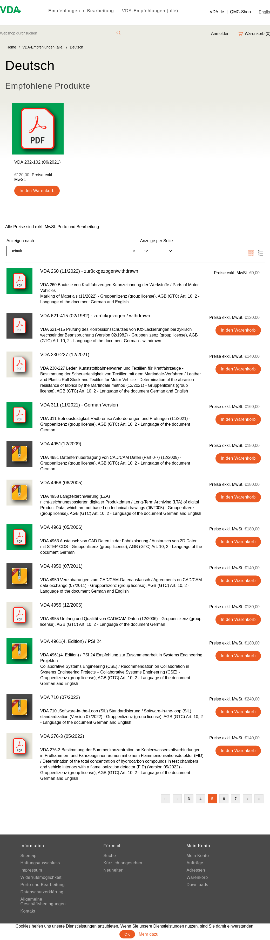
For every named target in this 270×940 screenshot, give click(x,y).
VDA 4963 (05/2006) (61, 527)
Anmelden (220, 33)
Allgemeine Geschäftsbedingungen (43, 901)
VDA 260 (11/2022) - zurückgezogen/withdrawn (89, 271)
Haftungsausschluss (40, 863)
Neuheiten (113, 870)
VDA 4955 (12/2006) (61, 605)
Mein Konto (197, 855)
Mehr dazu (148, 934)
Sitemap (28, 855)
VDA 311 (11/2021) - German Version (79, 405)
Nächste (247, 798)
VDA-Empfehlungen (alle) (150, 10)
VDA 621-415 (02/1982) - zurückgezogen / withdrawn (95, 315)
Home (11, 47)
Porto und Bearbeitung (42, 884)
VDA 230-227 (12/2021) (64, 354)
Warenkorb (197, 877)
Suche (109, 855)
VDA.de (217, 12)
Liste (260, 253)
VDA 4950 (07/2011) (61, 566)
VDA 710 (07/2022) (60, 697)
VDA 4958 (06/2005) (61, 482)
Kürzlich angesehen (122, 863)
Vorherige (177, 798)
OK (127, 934)
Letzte (259, 798)
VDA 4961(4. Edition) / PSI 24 (71, 641)
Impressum (31, 870)
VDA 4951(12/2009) (60, 443)
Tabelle (251, 253)
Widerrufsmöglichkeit (40, 877)
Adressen (195, 870)
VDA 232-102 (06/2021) (37, 162)
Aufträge (194, 863)
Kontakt (27, 911)
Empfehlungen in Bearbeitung (81, 10)
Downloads (197, 884)
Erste (165, 798)
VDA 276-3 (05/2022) (62, 736)
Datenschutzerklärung (41, 892)
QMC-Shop (240, 12)
